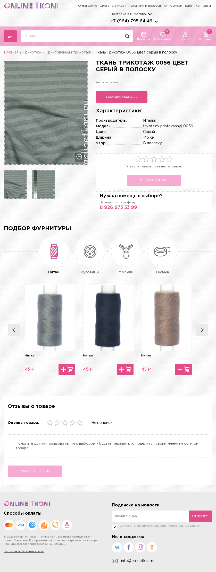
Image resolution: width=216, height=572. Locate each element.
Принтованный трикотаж (68, 52)
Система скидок (113, 5)
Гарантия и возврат (145, 5)
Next (202, 330)
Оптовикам (173, 5)
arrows (156, 21)
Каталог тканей (10, 36)
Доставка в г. (128, 14)
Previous (14, 330)
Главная (11, 52)
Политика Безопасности (24, 551)
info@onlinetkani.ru (133, 561)
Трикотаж (32, 52)
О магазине (87, 5)
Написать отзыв (154, 180)
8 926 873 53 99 (118, 207)
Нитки (30, 355)
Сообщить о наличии (122, 97)
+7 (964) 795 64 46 (131, 21)
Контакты (203, 5)
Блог (189, 5)
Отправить (200, 516)
